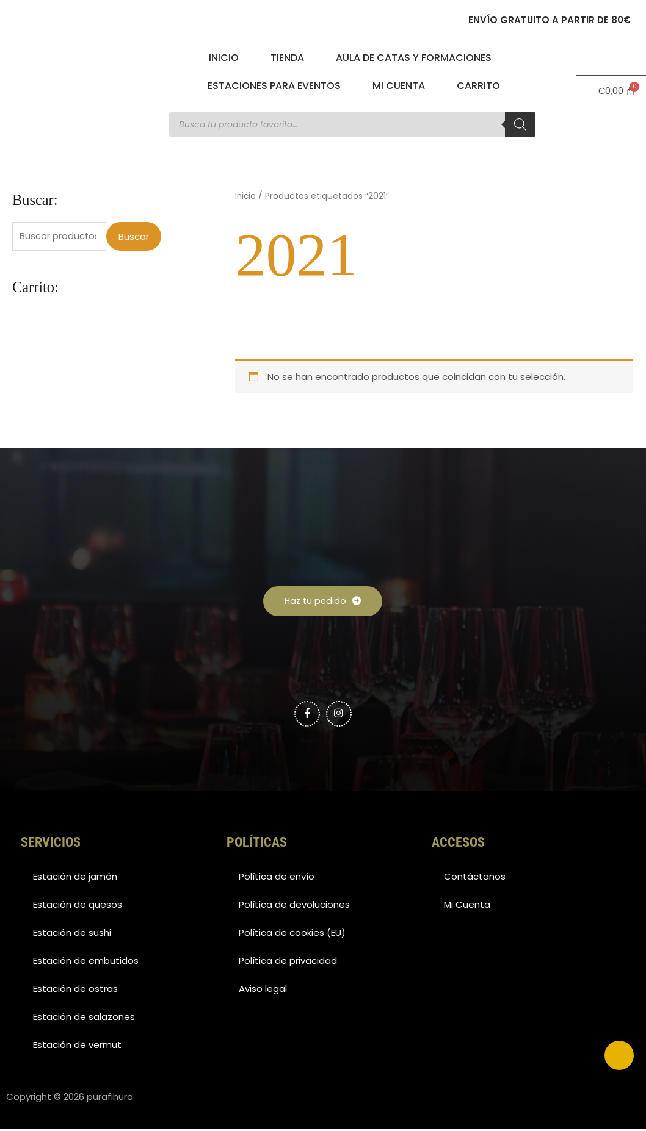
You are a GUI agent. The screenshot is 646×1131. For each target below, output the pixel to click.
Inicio (224, 58)
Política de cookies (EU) (292, 934)
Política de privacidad (288, 963)
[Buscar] (520, 124)
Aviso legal (263, 991)
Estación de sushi (72, 934)
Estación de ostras (75, 991)
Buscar (133, 236)
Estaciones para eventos (274, 86)
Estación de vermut (77, 1047)
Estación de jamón (75, 878)
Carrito (478, 86)
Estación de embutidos (86, 963)
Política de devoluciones (294, 906)
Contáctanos (475, 878)
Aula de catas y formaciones (414, 58)
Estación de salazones (84, 1019)
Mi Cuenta (398, 86)
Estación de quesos (77, 906)
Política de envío (276, 878)
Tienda (287, 58)
